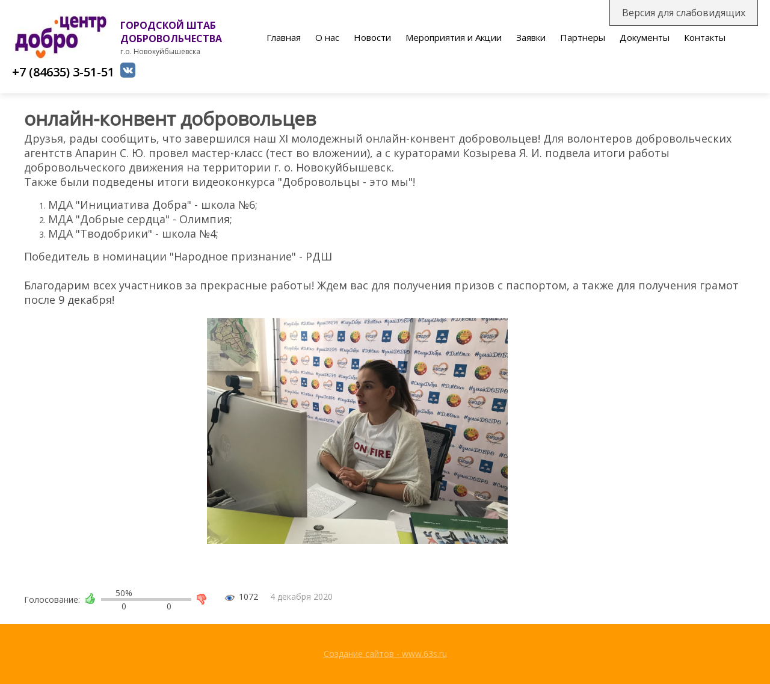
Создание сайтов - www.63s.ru (385, 653)
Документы (645, 37)
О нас (327, 37)
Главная (283, 37)
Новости (372, 37)
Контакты (704, 37)
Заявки (531, 37)
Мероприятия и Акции (453, 37)
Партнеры (582, 37)
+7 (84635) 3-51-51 (63, 72)
